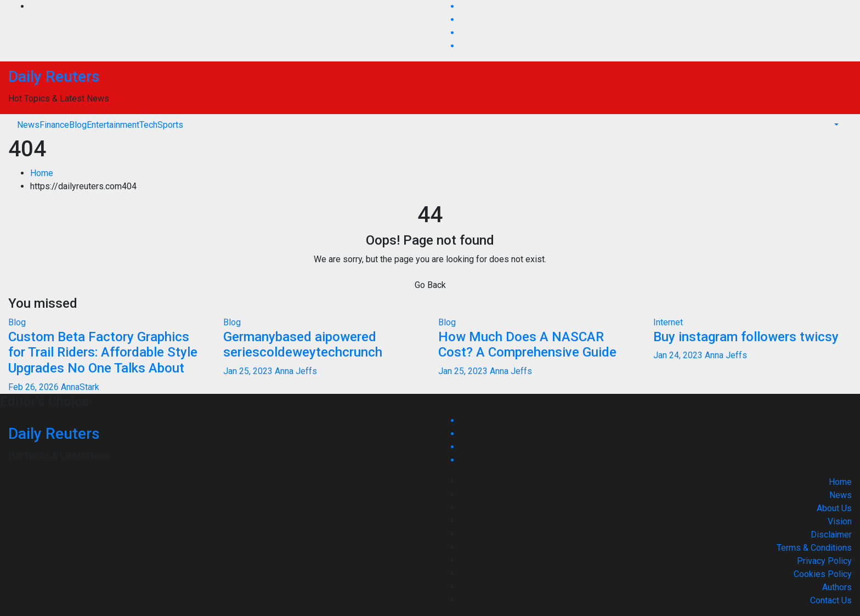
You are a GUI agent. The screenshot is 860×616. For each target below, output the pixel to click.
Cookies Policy (823, 574)
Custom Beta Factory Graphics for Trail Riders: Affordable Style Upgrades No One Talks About (102, 352)
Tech (148, 125)
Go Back (430, 285)
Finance (54, 125)
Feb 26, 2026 (33, 387)
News (28, 125)
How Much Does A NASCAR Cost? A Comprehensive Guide (527, 344)
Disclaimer (831, 534)
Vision (840, 521)
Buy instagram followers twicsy (746, 336)
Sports (170, 125)
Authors (837, 587)
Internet (668, 322)
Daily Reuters (54, 76)
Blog (78, 125)
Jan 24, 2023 (678, 355)
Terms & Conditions (814, 547)
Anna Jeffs (296, 371)
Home (41, 173)
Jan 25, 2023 (248, 371)
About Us (834, 508)
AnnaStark (80, 387)
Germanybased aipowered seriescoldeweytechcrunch (302, 344)
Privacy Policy (824, 561)
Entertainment (113, 125)
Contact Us (831, 600)
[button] (835, 125)
